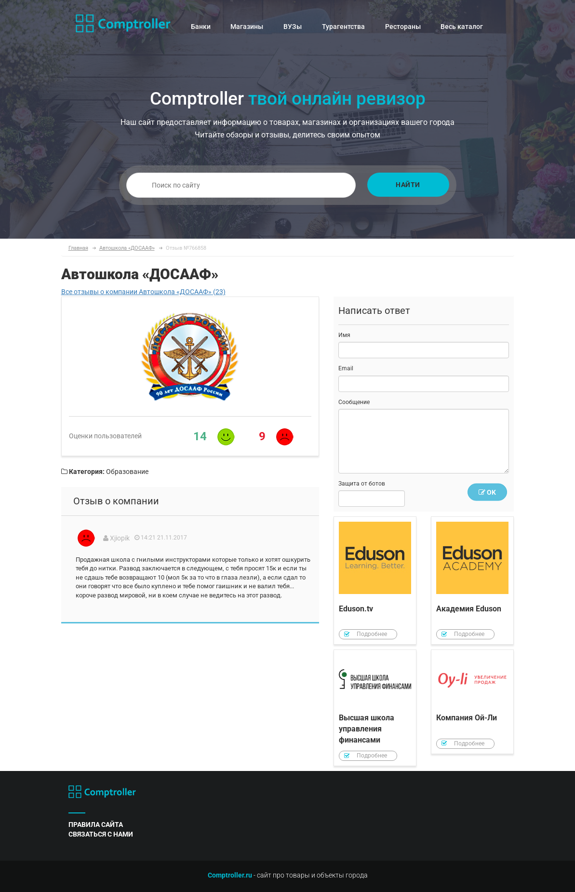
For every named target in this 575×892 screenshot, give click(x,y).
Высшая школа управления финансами (375, 708)
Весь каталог (462, 26)
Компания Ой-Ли (472, 702)
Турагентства (343, 26)
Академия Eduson (472, 581)
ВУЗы (292, 26)
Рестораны (403, 26)
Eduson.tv (375, 581)
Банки (201, 26)
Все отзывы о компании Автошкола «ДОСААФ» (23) (143, 292)
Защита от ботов (361, 483)
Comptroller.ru (230, 875)
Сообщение (354, 402)
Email (345, 368)
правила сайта (95, 824)
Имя (344, 335)
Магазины (246, 26)
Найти (408, 185)
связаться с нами (100, 834)
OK (487, 492)
